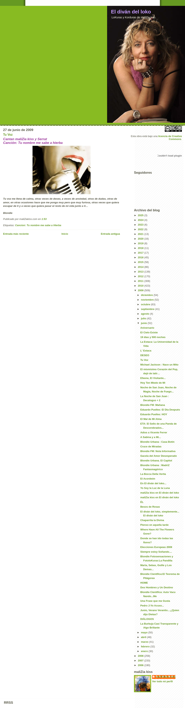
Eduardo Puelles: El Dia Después (160, 409)
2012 (141, 276)
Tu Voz (8, 134)
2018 (141, 248)
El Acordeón (147, 478)
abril (144, 637)
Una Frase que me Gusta (155, 600)
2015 (141, 262)
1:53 (44, 219)
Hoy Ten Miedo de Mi (152, 382)
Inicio (65, 233)
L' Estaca (145, 350)
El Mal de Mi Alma (150, 419)
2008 (141, 655)
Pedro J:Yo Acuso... (152, 605)
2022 (141, 229)
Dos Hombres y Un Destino (156, 587)
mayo (144, 632)
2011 (141, 281)
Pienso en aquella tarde (154, 524)
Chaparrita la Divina (152, 520)
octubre (146, 304)
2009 (141, 290)
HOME (144, 582)
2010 (141, 285)
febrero (145, 646)
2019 (141, 243)
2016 (141, 257)
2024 (141, 220)
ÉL (142, 502)
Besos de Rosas (150, 506)
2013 (141, 271)
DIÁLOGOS (147, 619)
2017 (141, 252)
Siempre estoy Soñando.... (156, 551)
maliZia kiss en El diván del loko (159, 492)
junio (144, 323)
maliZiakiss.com (165, 676)
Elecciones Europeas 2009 (156, 547)
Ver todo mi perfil (162, 681)
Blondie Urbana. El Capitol (156, 460)
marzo (145, 641)
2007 (141, 660)
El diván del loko (131, 12)
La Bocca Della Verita (153, 474)
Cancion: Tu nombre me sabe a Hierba (38, 225)
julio (144, 318)
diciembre (147, 295)
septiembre (148, 309)
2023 (141, 224)
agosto (145, 313)
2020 (141, 238)
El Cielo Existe (149, 332)
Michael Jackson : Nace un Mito (159, 364)
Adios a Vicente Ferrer (153, 432)
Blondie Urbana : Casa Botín (157, 441)
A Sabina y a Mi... (150, 437)
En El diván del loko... (153, 483)
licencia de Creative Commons (170, 138)
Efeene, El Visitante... (153, 378)
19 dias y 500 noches (152, 337)
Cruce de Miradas (150, 446)
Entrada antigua (110, 233)
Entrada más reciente (16, 233)
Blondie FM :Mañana (152, 405)
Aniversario (147, 327)
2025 (141, 215)
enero (145, 651)
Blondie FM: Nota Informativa (157, 451)
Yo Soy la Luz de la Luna (155, 488)
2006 (141, 665)
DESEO (144, 355)
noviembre (147, 299)
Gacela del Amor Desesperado (158, 455)
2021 (141, 234)
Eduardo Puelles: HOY (153, 414)
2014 (141, 267)
